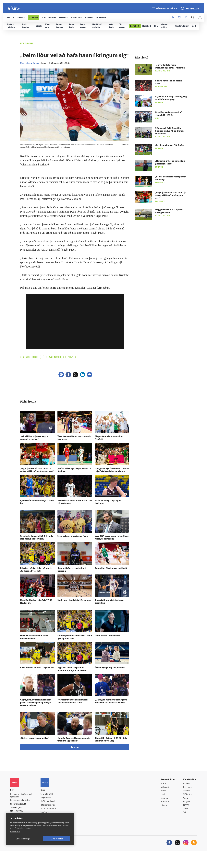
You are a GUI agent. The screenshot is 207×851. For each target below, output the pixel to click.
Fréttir (163, 784)
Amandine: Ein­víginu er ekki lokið (111, 568)
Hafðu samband (48, 801)
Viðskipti (165, 787)
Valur (70, 357)
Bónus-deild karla (30, 357)
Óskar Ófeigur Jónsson (30, 63)
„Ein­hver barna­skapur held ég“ (34, 738)
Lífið (163, 794)
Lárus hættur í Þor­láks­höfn (107, 636)
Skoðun (164, 798)
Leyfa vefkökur (57, 839)
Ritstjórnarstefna (48, 805)
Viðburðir (187, 794)
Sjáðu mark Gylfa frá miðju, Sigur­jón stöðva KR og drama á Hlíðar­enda (170, 131)
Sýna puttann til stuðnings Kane (72, 536)
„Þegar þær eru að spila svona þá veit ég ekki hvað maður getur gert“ (170, 195)
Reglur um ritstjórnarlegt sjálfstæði (21, 795)
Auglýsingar (46, 798)
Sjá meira (75, 747)
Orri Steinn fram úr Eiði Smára (169, 145)
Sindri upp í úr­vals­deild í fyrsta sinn (74, 600)
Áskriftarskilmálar (48, 809)
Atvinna (186, 791)
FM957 (186, 805)
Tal (184, 813)
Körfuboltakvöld (53, 357)
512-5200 (49, 794)
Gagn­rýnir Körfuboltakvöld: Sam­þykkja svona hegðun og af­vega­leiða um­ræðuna (36, 703)
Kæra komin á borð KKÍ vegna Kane (37, 668)
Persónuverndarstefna (20, 800)
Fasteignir (187, 787)
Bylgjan (186, 802)
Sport (163, 791)
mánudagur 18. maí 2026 (166, 8)
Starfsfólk (45, 812)
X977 (185, 809)
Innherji (186, 784)
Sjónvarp (165, 802)
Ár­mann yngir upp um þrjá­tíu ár (110, 668)
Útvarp (164, 805)
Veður (186, 798)
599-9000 (19, 811)
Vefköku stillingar (23, 839)
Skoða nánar (15, 831)
